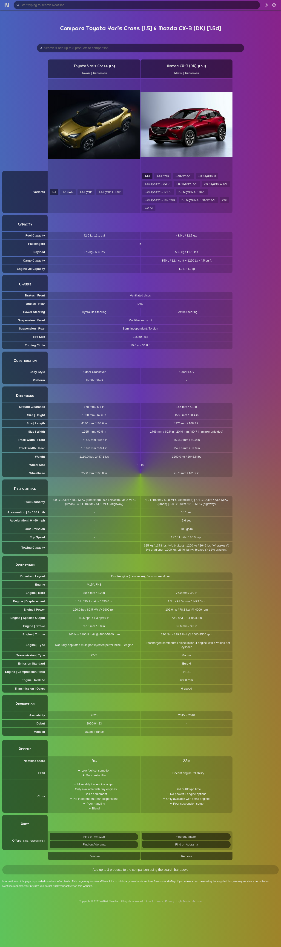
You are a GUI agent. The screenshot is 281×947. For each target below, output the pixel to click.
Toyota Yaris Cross (90, 66)
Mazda (178, 73)
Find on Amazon (94, 836)
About (149, 901)
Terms (159, 901)
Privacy (169, 901)
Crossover (100, 73)
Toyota (85, 73)
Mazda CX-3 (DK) (182, 66)
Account (197, 901)
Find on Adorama (94, 844)
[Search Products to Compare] (140, 48)
